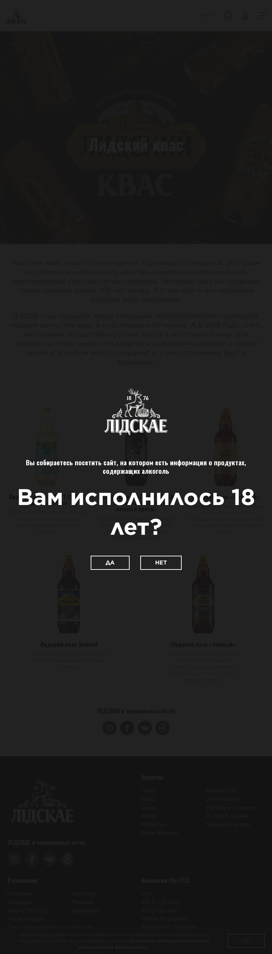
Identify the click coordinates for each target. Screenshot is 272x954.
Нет (161, 562)
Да (110, 562)
